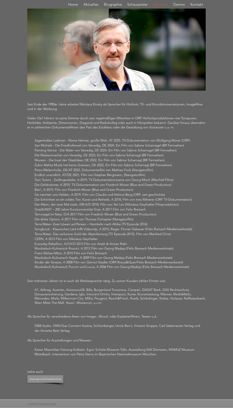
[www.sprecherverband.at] (45, 379)
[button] (138, 4)
